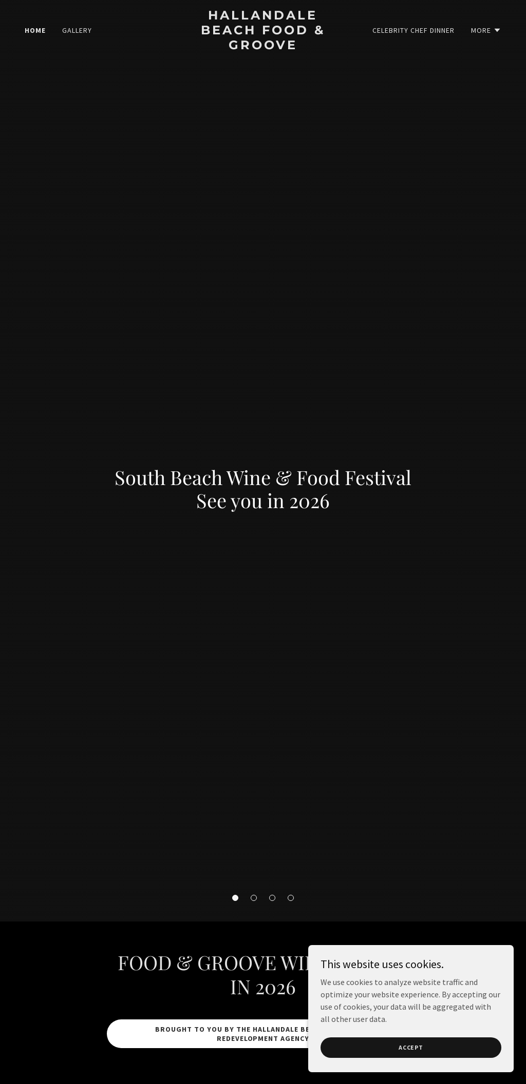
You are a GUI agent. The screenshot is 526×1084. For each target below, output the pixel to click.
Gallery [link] (77, 30)
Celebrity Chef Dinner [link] (413, 30)
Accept (411, 1047)
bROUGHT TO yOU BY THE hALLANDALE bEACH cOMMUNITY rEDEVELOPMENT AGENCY (263, 1034)
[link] (262, 46)
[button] (235, 898)
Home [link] (35, 30)
